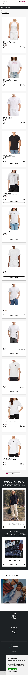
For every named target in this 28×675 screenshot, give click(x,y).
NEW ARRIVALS (8, 7)
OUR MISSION (14, 616)
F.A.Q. (14, 632)
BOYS (14, 625)
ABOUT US (14, 618)
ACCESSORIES (14, 627)
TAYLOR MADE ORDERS (14, 652)
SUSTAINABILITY (14, 617)
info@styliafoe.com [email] (15, 640)
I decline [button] (14, 669)
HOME (2, 7)
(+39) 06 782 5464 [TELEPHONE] (16, 638)
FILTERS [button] (3, 10)
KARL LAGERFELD (5, 12)
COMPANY (14, 615)
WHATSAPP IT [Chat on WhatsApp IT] (14, 644)
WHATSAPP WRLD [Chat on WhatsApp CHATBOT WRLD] (14, 646)
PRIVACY (14, 634)
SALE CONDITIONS (14, 633)
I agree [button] (10, 669)
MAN (14, 622)
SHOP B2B (14, 651)
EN (25, 1)
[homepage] (5, 2)
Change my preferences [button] (13, 671)
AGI (14, 626)
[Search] (14, 4)
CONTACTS (14, 631)
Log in (19, 1)
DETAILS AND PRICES (14, 87)
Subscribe (22, 1)
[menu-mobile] (1, 1)
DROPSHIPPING (14, 654)
